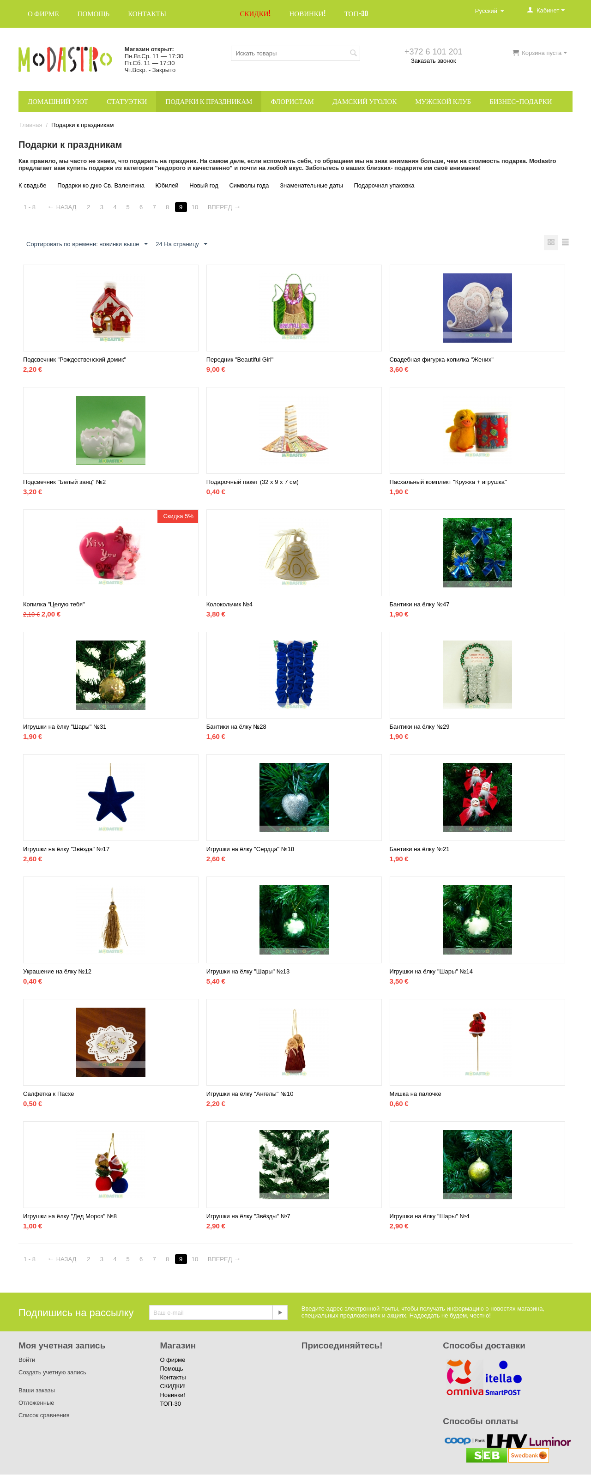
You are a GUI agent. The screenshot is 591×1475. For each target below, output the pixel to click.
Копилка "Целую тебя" (54, 604)
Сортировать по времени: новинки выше (87, 244)
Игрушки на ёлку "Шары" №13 (247, 971)
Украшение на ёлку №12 (57, 971)
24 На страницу (181, 244)
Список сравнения (44, 1415)
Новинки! (307, 13)
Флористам (292, 101)
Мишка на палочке (415, 1094)
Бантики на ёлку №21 (420, 849)
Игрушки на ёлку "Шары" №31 (64, 727)
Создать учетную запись (52, 1372)
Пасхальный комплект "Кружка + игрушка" (448, 482)
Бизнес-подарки (520, 101)
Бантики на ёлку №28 (236, 727)
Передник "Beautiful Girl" (240, 360)
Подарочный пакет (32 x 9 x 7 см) (252, 482)
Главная (30, 124)
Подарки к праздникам (208, 101)
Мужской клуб (443, 101)
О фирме (43, 13)
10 (199, 207)
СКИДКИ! (255, 13)
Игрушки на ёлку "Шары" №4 (430, 1216)
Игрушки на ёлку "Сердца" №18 (250, 849)
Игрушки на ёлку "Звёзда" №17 (66, 849)
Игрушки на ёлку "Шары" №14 (431, 971)
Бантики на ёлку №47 (420, 604)
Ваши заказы (36, 1390)
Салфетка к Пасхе (48, 1094)
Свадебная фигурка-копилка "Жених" (442, 360)
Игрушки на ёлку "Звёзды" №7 (248, 1216)
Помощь (94, 13)
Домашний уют (58, 101)
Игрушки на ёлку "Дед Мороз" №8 (70, 1216)
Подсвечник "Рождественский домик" (74, 360)
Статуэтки (127, 101)
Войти (26, 1360)
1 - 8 (30, 207)
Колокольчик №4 (229, 604)
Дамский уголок (364, 101)
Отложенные (36, 1403)
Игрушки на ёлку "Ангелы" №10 (250, 1094)
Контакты (147, 13)
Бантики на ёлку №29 (420, 727)
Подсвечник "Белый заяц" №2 (64, 482)
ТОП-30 (356, 13)
